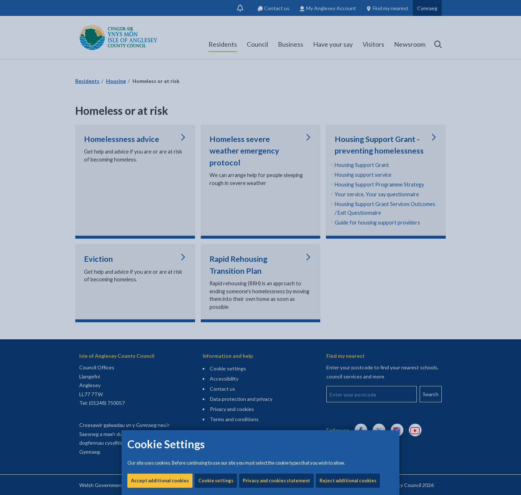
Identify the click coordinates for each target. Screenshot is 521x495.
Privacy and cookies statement (276, 246)
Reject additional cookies (347, 246)
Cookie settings (215, 246)
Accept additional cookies (160, 246)
